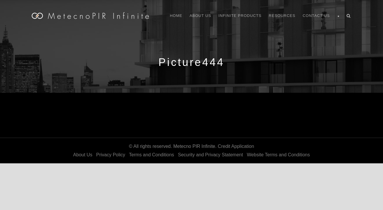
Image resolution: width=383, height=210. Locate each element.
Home (176, 15)
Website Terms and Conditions (278, 154)
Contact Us (316, 15)
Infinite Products (240, 15)
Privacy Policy (110, 154)
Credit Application (236, 146)
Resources (282, 15)
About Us (200, 15)
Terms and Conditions (151, 154)
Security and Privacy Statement (210, 154)
